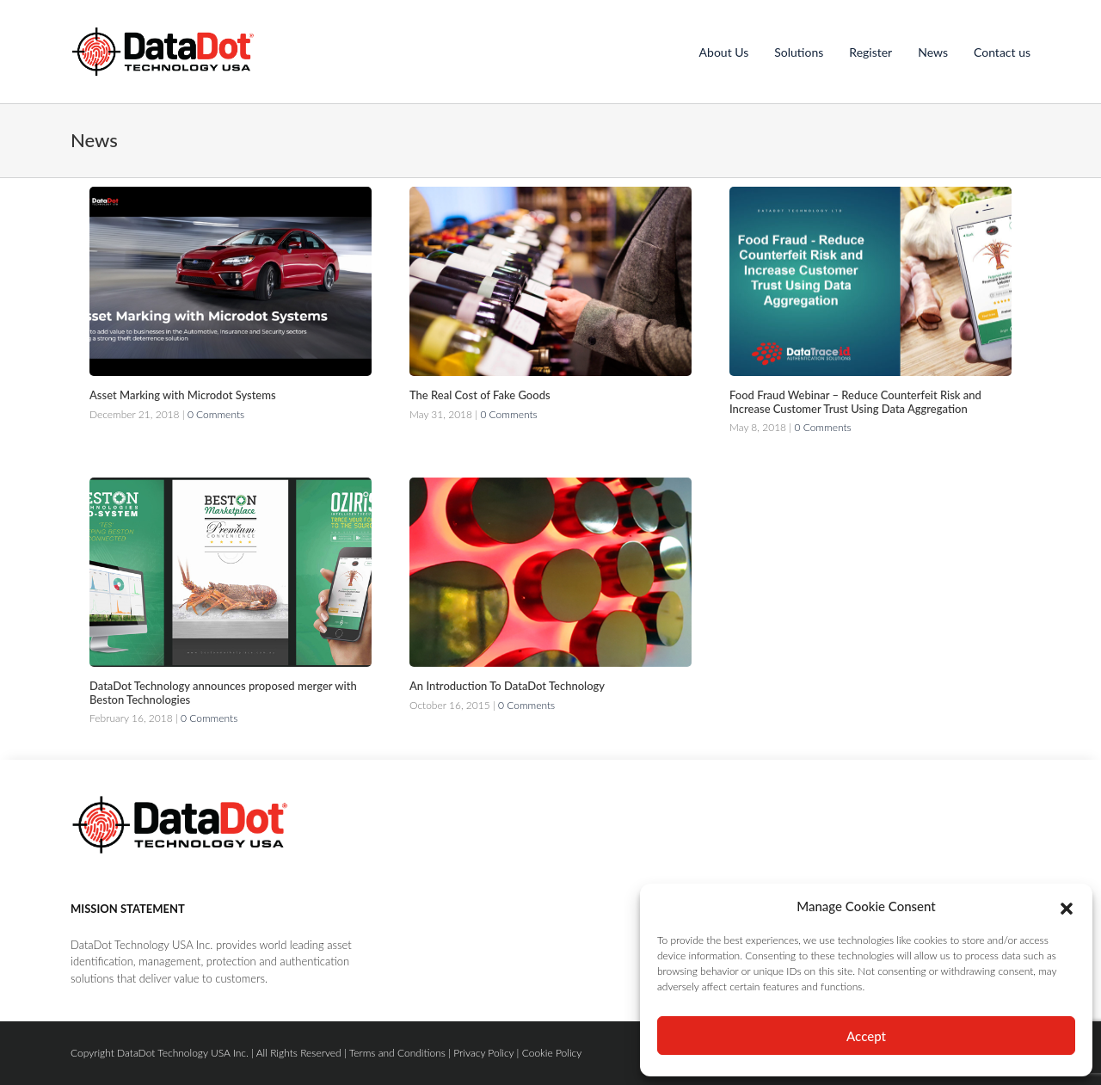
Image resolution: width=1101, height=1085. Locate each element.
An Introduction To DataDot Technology (507, 686)
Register (870, 52)
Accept (866, 1036)
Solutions (798, 52)
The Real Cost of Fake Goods (479, 395)
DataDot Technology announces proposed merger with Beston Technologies (223, 692)
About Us (724, 52)
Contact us (1002, 52)
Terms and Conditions (397, 1052)
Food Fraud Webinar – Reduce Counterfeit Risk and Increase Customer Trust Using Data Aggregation (855, 402)
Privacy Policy (483, 1052)
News (933, 52)
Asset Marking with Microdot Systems (182, 395)
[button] (1066, 906)
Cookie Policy (552, 1052)
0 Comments (216, 414)
